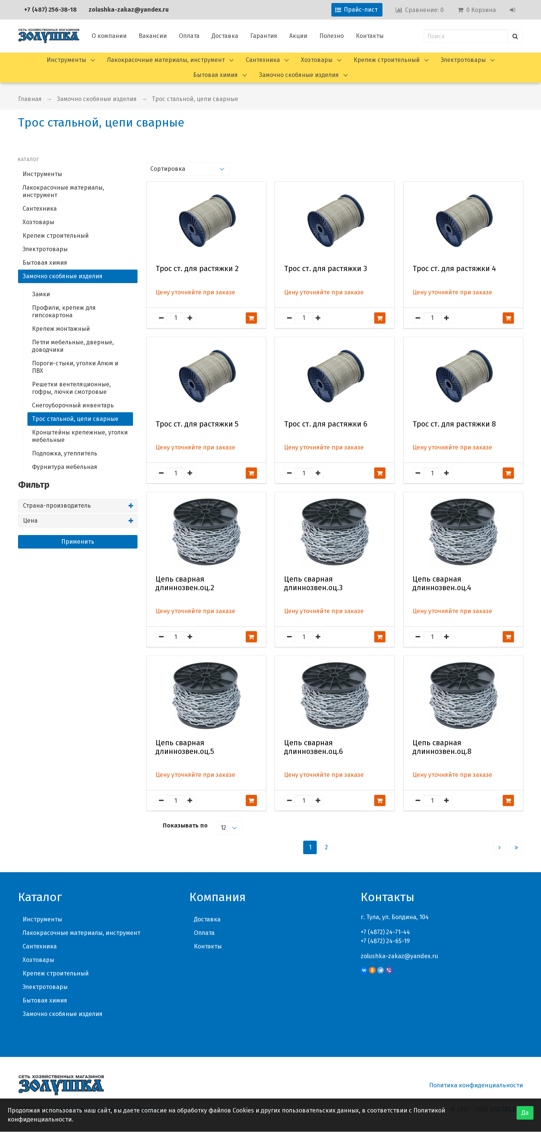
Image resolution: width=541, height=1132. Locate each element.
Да (525, 1112)
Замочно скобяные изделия (299, 74)
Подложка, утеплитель (64, 453)
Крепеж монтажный (61, 328)
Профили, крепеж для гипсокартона (64, 311)
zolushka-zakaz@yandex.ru (129, 9)
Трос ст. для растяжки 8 (454, 424)
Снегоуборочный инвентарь (73, 405)
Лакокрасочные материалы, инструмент (166, 59)
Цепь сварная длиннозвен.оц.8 (442, 747)
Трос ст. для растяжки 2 (197, 268)
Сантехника (263, 59)
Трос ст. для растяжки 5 (197, 424)
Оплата (189, 35)
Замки (41, 294)
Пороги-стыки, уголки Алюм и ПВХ (75, 367)
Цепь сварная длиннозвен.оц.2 (185, 583)
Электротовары (463, 59)
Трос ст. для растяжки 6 (325, 424)
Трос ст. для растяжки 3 (325, 268)
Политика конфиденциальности (476, 1085)
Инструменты (66, 59)
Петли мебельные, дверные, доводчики (73, 346)
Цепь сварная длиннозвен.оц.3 (313, 583)
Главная (30, 98)
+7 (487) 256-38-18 (50, 9)
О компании (109, 35)
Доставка (225, 35)
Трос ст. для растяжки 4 (454, 268)
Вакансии (153, 35)
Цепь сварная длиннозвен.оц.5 (185, 747)
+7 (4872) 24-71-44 (385, 932)
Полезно (331, 35)
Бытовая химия (215, 74)
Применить (77, 541)
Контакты (370, 35)
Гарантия (263, 35)
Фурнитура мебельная (64, 466)
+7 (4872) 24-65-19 (385, 941)
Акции (298, 35)
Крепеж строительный (387, 59)
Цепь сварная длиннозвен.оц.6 (313, 747)
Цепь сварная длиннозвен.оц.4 (442, 583)
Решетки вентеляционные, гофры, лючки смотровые (71, 388)
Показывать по (185, 825)
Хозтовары (316, 59)
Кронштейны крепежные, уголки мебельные (80, 436)
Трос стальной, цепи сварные (195, 98)
